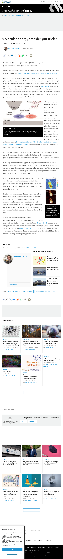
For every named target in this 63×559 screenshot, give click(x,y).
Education (50, 1)
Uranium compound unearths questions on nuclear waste (53, 258)
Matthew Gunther (14, 48)
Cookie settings (12, 554)
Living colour (6, 371)
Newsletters (7, 15)
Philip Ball (49, 347)
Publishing (44, 1)
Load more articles (31, 392)
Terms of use (29, 540)
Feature (5, 369)
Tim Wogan (9, 349)
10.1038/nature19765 (30, 248)
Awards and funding (53, 547)
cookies (55, 556)
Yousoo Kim (45, 86)
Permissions (48, 540)
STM (54, 291)
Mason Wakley (51, 499)
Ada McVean (9, 500)
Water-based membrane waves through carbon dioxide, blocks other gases (10, 493)
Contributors (32, 530)
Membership (58, 1)
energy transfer (27, 291)
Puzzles (27, 15)
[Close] (22, 528)
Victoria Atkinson (52, 469)
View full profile (13, 284)
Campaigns (41, 547)
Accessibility (39, 540)
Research (5, 339)
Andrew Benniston (32, 382)
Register (32, 422)
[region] (12, 542)
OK (12, 549)
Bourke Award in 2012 (27, 228)
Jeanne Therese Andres (50, 365)
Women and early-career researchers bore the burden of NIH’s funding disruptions (30, 493)
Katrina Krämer (31, 349)
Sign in (23, 422)
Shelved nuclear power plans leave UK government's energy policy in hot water (53, 282)
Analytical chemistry (14, 291)
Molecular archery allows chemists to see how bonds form (31, 343)
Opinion (45, 339)
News (3, 34)
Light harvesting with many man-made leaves (51, 359)
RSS (39, 530)
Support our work (34, 550)
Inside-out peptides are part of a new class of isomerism (50, 463)
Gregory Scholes (42, 223)
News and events (31, 547)
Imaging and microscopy (43, 291)
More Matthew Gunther (42, 251)
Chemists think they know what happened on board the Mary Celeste (51, 492)
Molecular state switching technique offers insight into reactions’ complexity (11, 343)
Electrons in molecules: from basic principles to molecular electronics (30, 376)
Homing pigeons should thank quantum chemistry (51, 342)
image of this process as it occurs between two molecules (37, 73)
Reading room (19, 15)
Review (25, 372)
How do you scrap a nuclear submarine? (53, 268)
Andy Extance (10, 376)
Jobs (13, 15)
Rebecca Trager (10, 469)
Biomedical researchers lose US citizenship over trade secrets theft (10, 463)
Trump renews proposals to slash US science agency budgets (31, 463)
